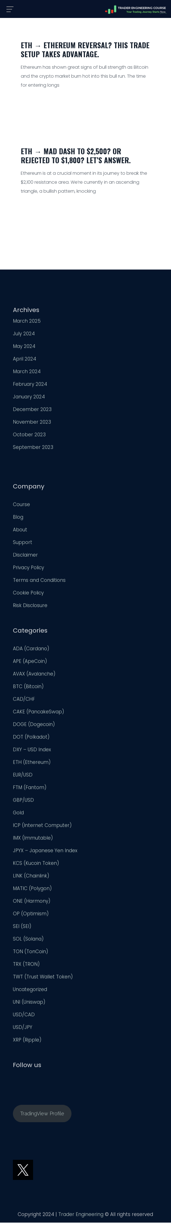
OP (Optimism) (31, 915)
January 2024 (29, 398)
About (20, 531)
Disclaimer (25, 556)
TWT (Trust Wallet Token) (43, 978)
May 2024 (24, 347)
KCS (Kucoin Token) (36, 864)
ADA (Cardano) (31, 649)
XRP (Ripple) (27, 1041)
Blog (18, 518)
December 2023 (32, 410)
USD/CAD (24, 1016)
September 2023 (33, 448)
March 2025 (27, 322)
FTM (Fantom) (30, 788)
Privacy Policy (28, 568)
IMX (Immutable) (33, 839)
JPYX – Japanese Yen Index (45, 851)
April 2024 (24, 360)
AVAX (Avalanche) (34, 675)
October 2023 (29, 435)
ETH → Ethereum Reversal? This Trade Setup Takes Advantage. (85, 49)
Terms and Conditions (39, 581)
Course (21, 505)
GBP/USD (23, 801)
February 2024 (30, 385)
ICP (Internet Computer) (42, 826)
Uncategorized (30, 990)
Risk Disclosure (30, 606)
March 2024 (27, 372)
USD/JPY (22, 1028)
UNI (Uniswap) (29, 1003)
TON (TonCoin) (30, 952)
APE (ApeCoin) (30, 662)
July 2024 (24, 335)
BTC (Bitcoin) (28, 687)
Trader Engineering (80, 1215)
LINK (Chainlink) (31, 877)
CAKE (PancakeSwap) (38, 713)
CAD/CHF (24, 700)
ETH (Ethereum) (32, 763)
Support (22, 543)
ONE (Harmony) (31, 902)
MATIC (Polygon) (32, 889)
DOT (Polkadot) (31, 738)
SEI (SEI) (22, 927)
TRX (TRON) (26, 965)
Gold (18, 814)
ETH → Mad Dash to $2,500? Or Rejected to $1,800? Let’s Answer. (76, 155)
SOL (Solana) (28, 940)
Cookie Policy (28, 594)
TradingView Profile (42, 1115)
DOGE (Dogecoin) (34, 725)
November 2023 (32, 423)
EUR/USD (23, 776)
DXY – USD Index (32, 750)
